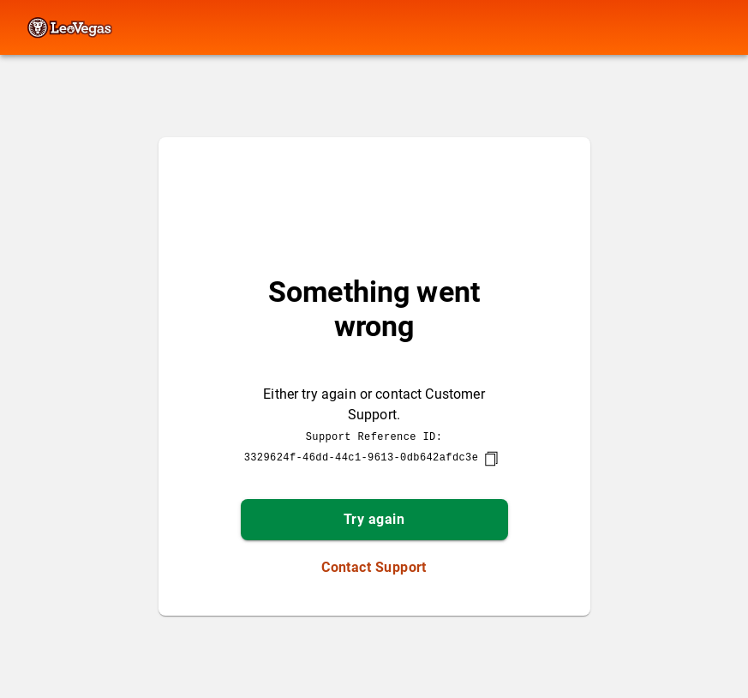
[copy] (491, 459)
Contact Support (374, 567)
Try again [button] (374, 519)
